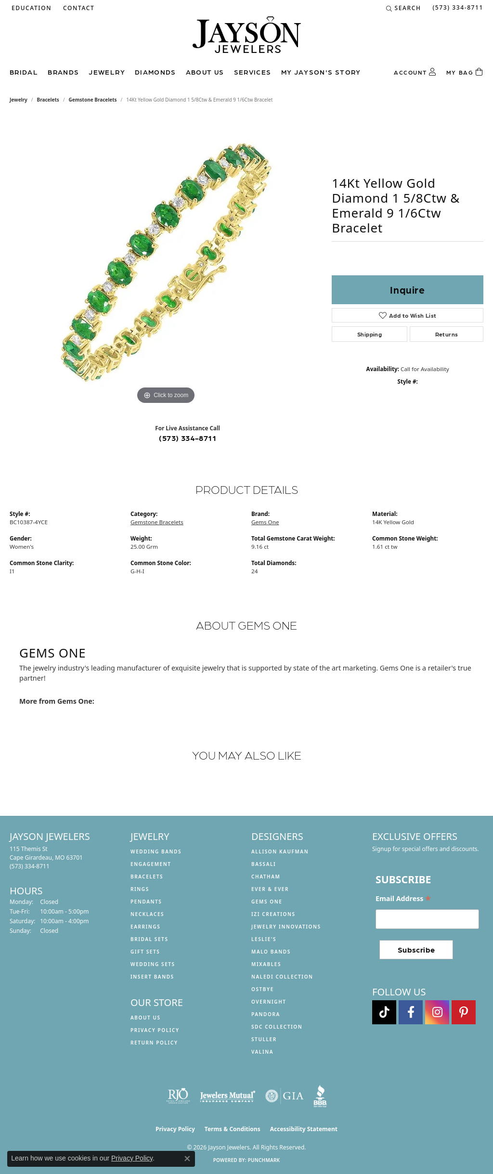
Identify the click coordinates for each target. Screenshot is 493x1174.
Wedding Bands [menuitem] (156, 851)
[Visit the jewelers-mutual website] (227, 1096)
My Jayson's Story (321, 72)
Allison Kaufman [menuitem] (280, 851)
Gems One (265, 522)
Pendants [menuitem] (146, 901)
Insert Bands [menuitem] (152, 976)
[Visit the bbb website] (320, 1096)
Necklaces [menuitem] (147, 914)
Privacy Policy (155, 1030)
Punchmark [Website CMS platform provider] (264, 1160)
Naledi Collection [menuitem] (282, 976)
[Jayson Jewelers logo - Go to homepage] (247, 39)
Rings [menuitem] (139, 889)
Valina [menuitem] (262, 1051)
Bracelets (48, 99)
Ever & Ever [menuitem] (270, 889)
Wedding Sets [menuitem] (152, 964)
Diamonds (155, 72)
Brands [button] (63, 72)
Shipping (369, 334)
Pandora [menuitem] (265, 1014)
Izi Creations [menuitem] (273, 914)
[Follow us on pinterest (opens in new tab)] (464, 1012)
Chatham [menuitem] (265, 876)
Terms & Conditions (232, 1129)
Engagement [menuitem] (150, 864)
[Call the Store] (30, 866)
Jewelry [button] (107, 72)
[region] (166, 262)
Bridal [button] (24, 72)
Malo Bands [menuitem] (271, 951)
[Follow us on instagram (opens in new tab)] (437, 1012)
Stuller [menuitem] (264, 1039)
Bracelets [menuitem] (146, 876)
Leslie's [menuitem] (263, 939)
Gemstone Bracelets (93, 99)
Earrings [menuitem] (145, 926)
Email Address (403, 898)
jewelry (18, 99)
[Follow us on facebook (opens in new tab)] (411, 1012)
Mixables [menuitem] (266, 964)
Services (253, 72)
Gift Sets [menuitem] (145, 951)
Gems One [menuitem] (266, 901)
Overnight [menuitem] (268, 1001)
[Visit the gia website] (284, 1096)
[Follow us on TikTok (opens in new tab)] (384, 1012)
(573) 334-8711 (187, 437)
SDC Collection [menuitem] (276, 1026)
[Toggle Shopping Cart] (464, 72)
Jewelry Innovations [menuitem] (286, 926)
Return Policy (154, 1042)
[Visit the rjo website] (178, 1096)
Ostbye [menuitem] (262, 989)
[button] (31, 8)
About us (205, 72)
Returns (446, 334)
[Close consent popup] (187, 1158)
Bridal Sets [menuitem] (149, 939)
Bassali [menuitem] (263, 864)
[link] (77, 8)
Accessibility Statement (303, 1129)
